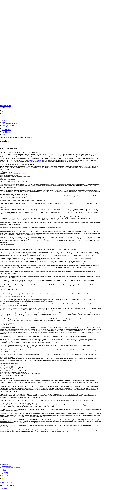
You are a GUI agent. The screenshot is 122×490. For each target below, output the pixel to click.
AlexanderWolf (11, 137)
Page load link (4, 488)
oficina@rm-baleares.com (34, 160)
